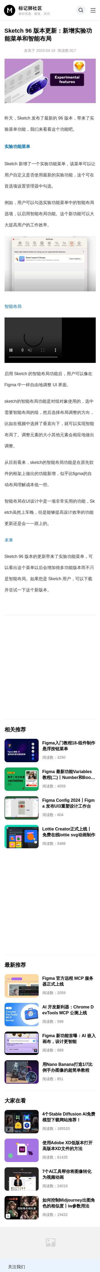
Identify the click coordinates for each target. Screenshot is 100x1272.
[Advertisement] (50, 667)
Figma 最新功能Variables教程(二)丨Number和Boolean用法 (68, 777)
